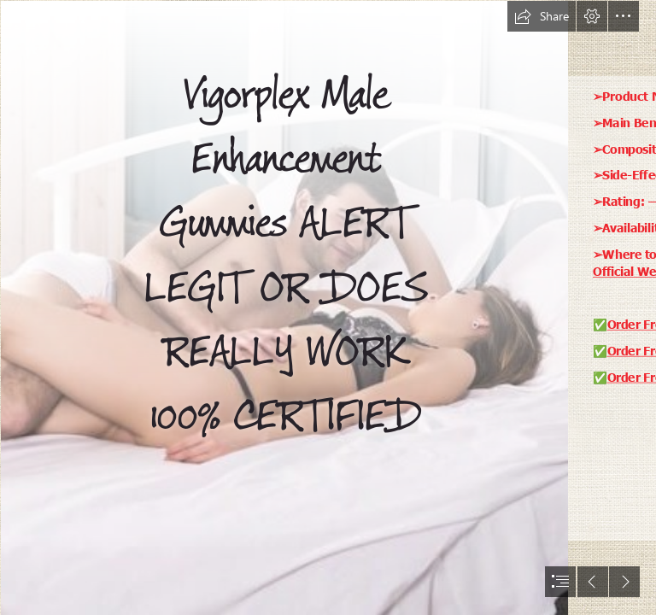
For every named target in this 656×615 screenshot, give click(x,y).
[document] (328, 307)
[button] (541, 16)
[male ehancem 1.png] (283, 307)
